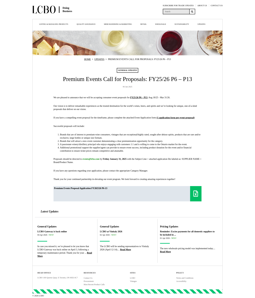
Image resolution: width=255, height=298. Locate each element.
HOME (87, 59)
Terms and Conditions (185, 278)
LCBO (132, 278)
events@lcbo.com (90, 159)
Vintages (133, 281)
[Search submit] (192, 11)
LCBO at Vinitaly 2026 (111, 231)
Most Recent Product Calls (94, 284)
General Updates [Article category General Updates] (47, 226)
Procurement (89, 281)
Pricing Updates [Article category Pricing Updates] (169, 226)
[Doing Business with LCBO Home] (63, 16)
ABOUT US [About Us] (202, 5)
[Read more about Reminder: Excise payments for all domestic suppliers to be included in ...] (165, 252)
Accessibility (181, 281)
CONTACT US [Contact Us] (217, 5)
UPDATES (99, 59)
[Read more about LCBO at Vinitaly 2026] (125, 249)
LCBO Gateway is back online (52, 231)
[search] (176, 11)
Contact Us (88, 278)
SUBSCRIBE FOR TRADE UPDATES (178, 5)
